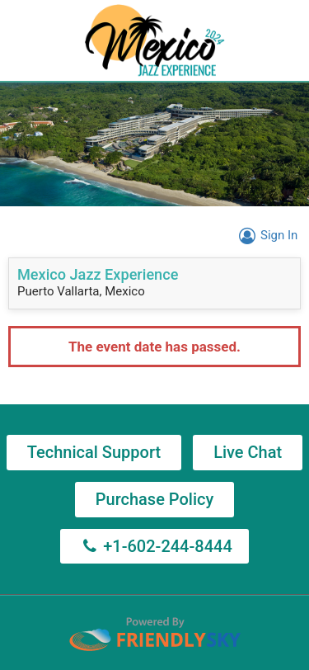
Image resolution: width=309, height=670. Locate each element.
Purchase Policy (155, 499)
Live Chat (247, 452)
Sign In (265, 235)
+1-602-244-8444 (154, 546)
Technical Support (94, 452)
